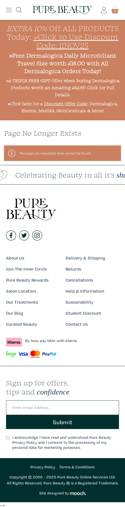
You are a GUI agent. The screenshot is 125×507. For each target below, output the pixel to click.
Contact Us (77, 324)
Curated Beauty (21, 324)
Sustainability (79, 302)
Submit (62, 422)
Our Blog (14, 313)
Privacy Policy (42, 467)
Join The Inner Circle (26, 269)
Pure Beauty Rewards (27, 280)
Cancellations (79, 280)
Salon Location (21, 291)
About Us (15, 258)
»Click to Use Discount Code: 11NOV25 (75, 41)
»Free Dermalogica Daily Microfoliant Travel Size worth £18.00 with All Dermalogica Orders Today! (62, 63)
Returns (73, 269)
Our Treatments (22, 302)
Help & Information (85, 291)
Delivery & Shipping (85, 258)
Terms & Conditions (77, 467)
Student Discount (83, 313)
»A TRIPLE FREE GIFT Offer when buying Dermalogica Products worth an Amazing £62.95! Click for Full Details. (62, 88)
